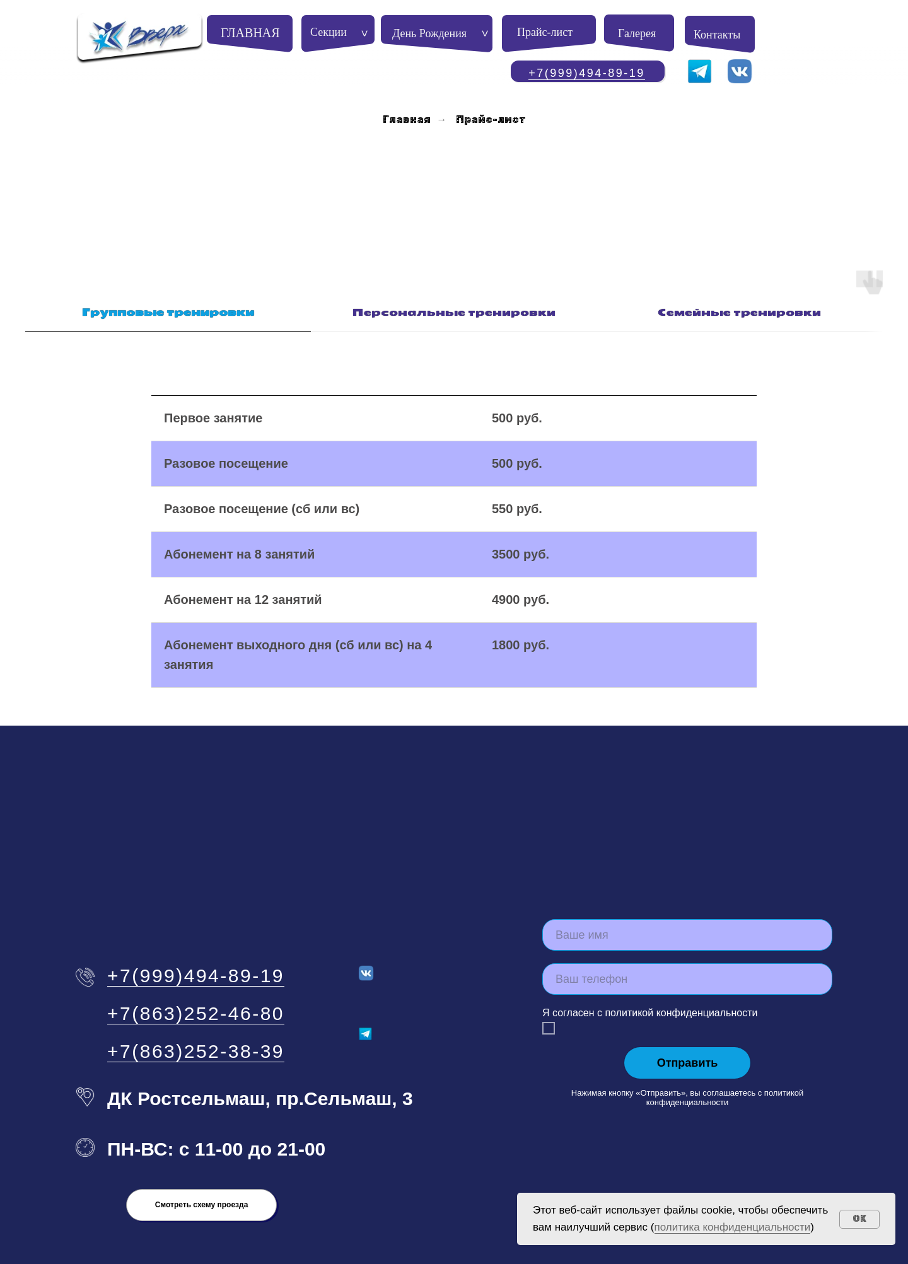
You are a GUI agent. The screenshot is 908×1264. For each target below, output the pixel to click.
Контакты (717, 34)
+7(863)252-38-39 (195, 1016)
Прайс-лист (545, 32)
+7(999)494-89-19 (586, 73)
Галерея (637, 33)
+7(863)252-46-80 (195, 978)
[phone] (687, 944)
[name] (687, 899)
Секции (328, 32)
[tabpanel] (454, 498)
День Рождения (429, 33)
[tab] (168, 283)
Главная (407, 119)
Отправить (687, 1027)
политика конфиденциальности (733, 1227)
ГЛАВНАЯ (250, 33)
